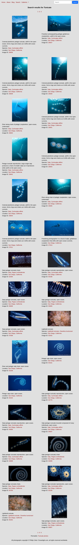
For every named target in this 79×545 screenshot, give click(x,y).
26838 (11, 94)
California (19, 50)
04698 (11, 461)
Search (18, 2)
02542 (50, 335)
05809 (50, 306)
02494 (11, 276)
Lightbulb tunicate (53, 331)
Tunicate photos (43, 536)
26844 (11, 215)
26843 (50, 166)
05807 (50, 527)
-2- (39, 11)
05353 (11, 520)
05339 (50, 490)
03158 (11, 370)
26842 (11, 174)
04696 (11, 429)
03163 (11, 398)
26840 (11, 133)
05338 (50, 276)
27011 (11, 247)
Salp (9, 48)
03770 (50, 400)
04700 (11, 490)
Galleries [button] (25, 2)
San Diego (11, 50)
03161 (50, 363)
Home (3, 2)
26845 (50, 206)
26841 (50, 127)
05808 (11, 306)
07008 (11, 335)
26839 (50, 94)
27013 (50, 245)
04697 (50, 431)
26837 (50, 42)
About (8, 2)
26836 (11, 52)
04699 (50, 461)
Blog (13, 2)
